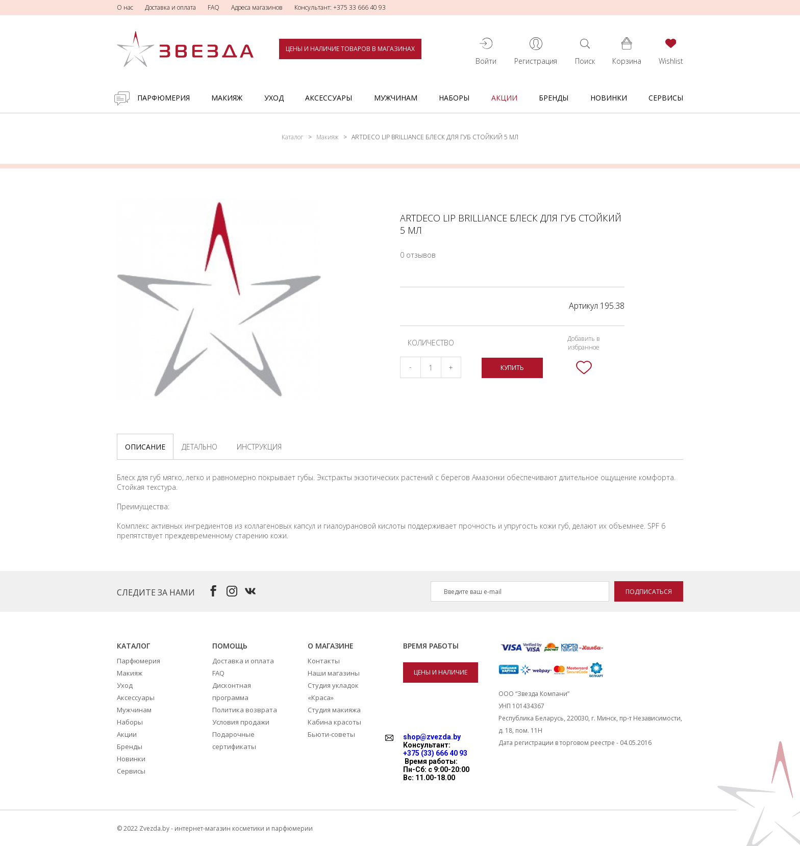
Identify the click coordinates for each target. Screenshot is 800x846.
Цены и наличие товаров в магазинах (350, 48)
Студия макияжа (334, 709)
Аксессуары (328, 98)
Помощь (229, 646)
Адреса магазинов (257, 7)
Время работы (431, 646)
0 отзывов (418, 255)
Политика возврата (244, 709)
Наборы (454, 98)
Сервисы (665, 98)
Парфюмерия (163, 98)
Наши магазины (334, 673)
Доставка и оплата (170, 7)
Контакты (324, 660)
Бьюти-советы (331, 734)
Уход (274, 98)
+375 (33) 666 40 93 (435, 753)
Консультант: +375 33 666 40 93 (340, 7)
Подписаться (649, 591)
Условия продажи (240, 722)
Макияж (226, 98)
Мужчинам (395, 98)
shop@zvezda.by (432, 737)
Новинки (608, 98)
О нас (125, 7)
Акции (504, 98)
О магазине (331, 646)
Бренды (553, 98)
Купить (512, 367)
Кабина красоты (334, 722)
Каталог (292, 137)
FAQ (213, 7)
